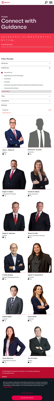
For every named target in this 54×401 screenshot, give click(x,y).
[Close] (51, 381)
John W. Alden (32, 358)
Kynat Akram (32, 317)
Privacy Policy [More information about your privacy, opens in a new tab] (7, 387)
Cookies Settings (27, 393)
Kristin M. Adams (33, 192)
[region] (27, 389)
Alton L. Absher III (8, 150)
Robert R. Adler (33, 233)
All (12, 40)
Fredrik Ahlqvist (7, 275)
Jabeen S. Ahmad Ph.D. (35, 275)
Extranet (4, 376)
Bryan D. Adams (7, 192)
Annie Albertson (7, 358)
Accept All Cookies (27, 398)
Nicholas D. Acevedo (35, 150)
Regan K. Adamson (8, 233)
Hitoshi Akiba (7, 317)
